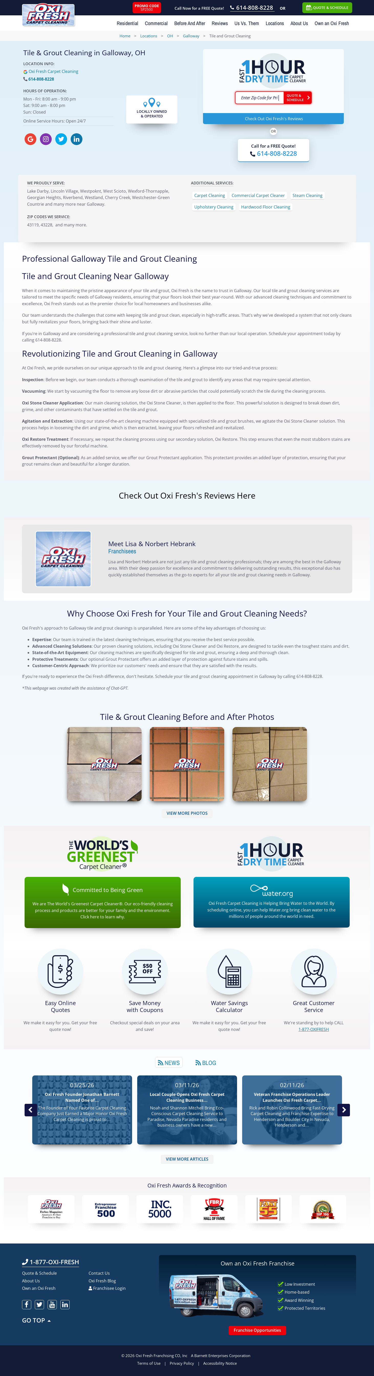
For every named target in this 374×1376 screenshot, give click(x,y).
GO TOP (37, 1320)
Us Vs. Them (246, 23)
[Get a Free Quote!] (60, 972)
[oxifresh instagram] (46, 139)
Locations (275, 23)
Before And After (189, 23)
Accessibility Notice (220, 1363)
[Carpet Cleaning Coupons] (145, 972)
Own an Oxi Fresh (332, 23)
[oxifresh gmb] (30, 139)
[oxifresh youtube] (52, 1304)
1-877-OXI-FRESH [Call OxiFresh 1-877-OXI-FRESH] (50, 1262)
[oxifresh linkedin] (76, 139)
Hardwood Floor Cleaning (265, 207)
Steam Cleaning (308, 195)
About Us (299, 23)
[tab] (169, 1062)
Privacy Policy (182, 1363)
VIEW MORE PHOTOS (187, 813)
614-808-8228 (41, 79)
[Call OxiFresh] (273, 153)
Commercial (156, 23)
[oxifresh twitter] (61, 139)
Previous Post (31, 1110)
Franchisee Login (107, 1288)
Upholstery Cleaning (213, 207)
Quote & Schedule (39, 1273)
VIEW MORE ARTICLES (187, 1159)
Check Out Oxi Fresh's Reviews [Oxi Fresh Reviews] (274, 119)
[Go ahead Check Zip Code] (298, 97)
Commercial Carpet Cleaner (258, 195)
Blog (206, 1063)
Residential (127, 23)
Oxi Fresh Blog (102, 1281)
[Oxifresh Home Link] (48, 13)
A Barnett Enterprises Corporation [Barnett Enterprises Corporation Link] (220, 1355)
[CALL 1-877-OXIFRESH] (314, 972)
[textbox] (259, 97)
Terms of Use (149, 1363)
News (169, 1063)
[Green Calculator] (229, 972)
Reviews (220, 23)
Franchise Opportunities (257, 1330)
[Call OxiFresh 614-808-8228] (252, 8)
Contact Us (99, 1273)
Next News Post (343, 1110)
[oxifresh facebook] (26, 1304)
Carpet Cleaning (209, 195)
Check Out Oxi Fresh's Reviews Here (187, 495)
